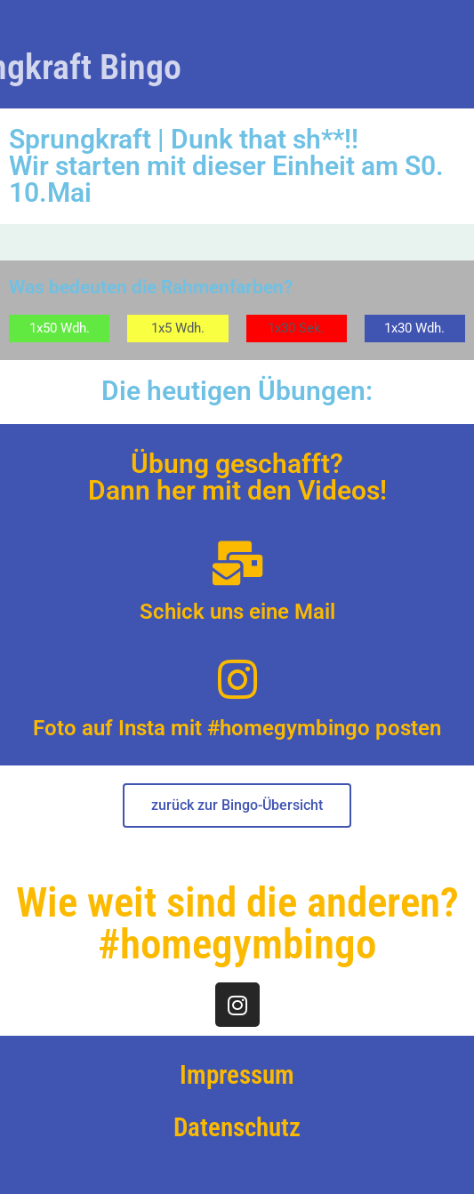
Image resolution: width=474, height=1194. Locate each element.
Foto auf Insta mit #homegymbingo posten (237, 728)
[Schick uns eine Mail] (237, 563)
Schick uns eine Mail (237, 611)
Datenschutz (237, 1127)
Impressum (237, 1075)
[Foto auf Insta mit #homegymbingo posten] (237, 679)
